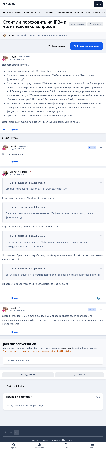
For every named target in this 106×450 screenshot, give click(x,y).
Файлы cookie (58, 440)
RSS (71, 440)
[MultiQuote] (4, 129)
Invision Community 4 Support (52, 35)
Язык (35, 440)
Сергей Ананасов (18, 172)
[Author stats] (101, 58)
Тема (45, 440)
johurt (13, 57)
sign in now (66, 348)
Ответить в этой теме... (18, 360)
